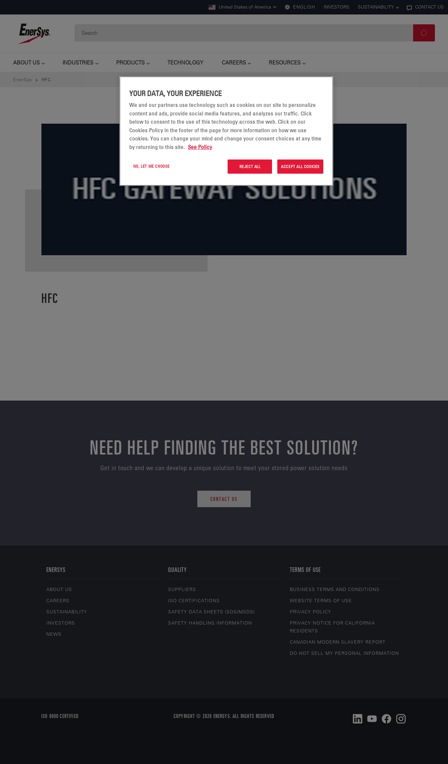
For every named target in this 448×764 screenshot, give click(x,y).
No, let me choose (151, 166)
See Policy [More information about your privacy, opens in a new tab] (200, 147)
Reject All (250, 166)
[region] (226, 131)
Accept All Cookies (300, 166)
